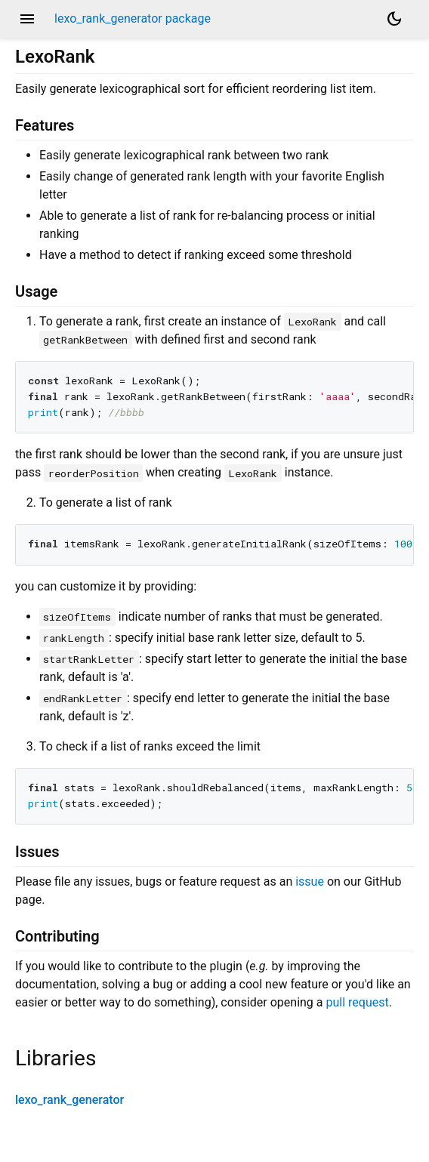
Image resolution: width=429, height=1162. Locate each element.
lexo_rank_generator (69, 1100)
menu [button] (27, 19)
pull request (357, 1002)
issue (309, 881)
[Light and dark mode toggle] (394, 19)
